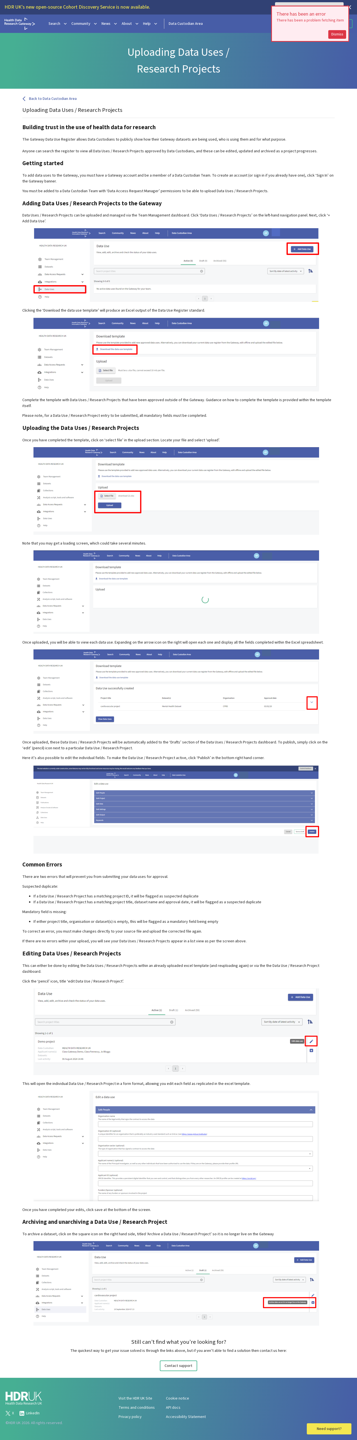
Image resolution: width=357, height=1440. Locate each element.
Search (58, 24)
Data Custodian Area (186, 24)
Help (150, 24)
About (131, 24)
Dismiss (337, 34)
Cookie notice (177, 1398)
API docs (173, 1407)
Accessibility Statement (186, 1417)
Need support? (329, 1429)
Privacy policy (130, 1417)
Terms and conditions (137, 1407)
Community (84, 24)
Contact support (178, 1366)
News (110, 24)
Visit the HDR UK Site (135, 1398)
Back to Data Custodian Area (49, 99)
